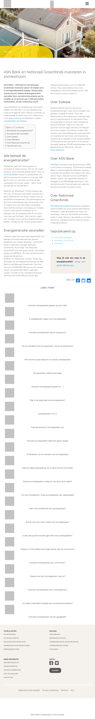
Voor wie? (53, 649)
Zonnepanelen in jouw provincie (64, 642)
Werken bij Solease (57, 638)
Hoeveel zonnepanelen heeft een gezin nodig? (47, 441)
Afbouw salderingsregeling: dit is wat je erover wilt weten (47, 468)
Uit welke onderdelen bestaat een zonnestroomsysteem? (47, 603)
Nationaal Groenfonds (64, 240)
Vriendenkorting (11, 649)
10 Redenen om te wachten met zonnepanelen (47, 454)
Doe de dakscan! (11, 674)
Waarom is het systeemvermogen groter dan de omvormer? (47, 549)
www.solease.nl (57, 150)
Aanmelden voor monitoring (17, 645)
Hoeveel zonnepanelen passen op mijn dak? (47, 305)
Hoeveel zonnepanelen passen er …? (47, 386)
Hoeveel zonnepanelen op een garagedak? (48, 617)
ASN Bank (54, 164)
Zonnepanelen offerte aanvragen (47, 373)
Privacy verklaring (50, 690)
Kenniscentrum (10, 666)
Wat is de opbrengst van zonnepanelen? (47, 400)
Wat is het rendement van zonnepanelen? (47, 508)
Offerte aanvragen (12, 670)
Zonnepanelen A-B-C (47, 414)
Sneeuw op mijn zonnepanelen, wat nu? (47, 576)
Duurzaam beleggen (63, 237)
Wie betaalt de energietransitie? (20, 130)
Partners (64, 690)
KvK (72, 690)
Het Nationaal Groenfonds (61, 206)
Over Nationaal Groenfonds (18, 143)
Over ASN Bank (13, 140)
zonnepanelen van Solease (15, 121)
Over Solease (12, 137)
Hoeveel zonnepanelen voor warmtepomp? (47, 590)
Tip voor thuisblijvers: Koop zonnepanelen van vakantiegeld (47, 495)
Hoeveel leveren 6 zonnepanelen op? (47, 427)
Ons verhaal (54, 634)
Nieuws (8, 51)
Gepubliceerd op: (14, 146)
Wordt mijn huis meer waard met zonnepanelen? (47, 522)
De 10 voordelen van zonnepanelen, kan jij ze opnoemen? (47, 346)
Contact (55, 670)
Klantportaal (10, 634)
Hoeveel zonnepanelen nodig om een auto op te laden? (47, 481)
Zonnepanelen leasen (58, 645)
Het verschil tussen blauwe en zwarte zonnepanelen (47, 359)
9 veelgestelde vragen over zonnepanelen (47, 319)
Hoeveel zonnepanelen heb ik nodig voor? (47, 332)
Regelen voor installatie (15, 642)
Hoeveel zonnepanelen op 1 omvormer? (47, 562)
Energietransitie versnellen (18, 134)
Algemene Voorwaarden (29, 690)
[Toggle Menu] (87, 4)
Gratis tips (8, 677)
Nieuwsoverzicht (11, 662)
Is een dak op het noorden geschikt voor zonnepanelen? (47, 535)
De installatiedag (11, 638)
